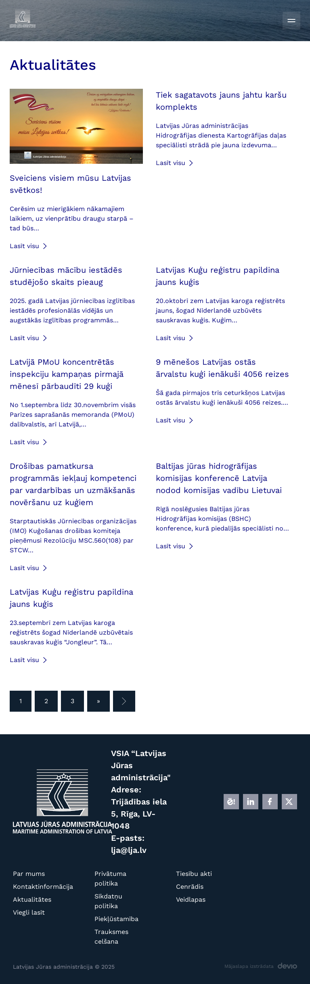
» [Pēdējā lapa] (98, 701)
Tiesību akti (194, 873)
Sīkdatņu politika (108, 901)
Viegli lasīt (29, 912)
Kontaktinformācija (32, 886)
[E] (231, 801)
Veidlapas (190, 899)
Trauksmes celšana (111, 936)
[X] (289, 801)
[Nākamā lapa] (124, 701)
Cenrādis (189, 886)
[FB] (270, 801)
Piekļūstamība (114, 919)
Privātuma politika (110, 878)
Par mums (29, 873)
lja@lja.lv (129, 850)
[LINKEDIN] (250, 801)
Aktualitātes (32, 899)
